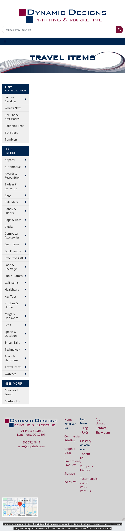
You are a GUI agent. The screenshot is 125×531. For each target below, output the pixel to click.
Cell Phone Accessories (12, 117)
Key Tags (11, 296)
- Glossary (85, 439)
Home (68, 419)
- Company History (86, 466)
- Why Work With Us (85, 487)
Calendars (11, 202)
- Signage (69, 471)
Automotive (13, 167)
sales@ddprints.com (31, 446)
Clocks (9, 227)
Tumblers (11, 139)
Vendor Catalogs (10, 99)
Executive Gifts (15, 258)
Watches (10, 374)
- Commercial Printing (70, 436)
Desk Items (12, 244)
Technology (12, 349)
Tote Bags (11, 133)
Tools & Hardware (11, 358)
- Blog (84, 428)
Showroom (101, 432)
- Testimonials (86, 477)
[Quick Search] (59, 29)
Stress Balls (12, 342)
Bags (8, 195)
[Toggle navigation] (5, 41)
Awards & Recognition (13, 175)
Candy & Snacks (10, 211)
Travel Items (13, 367)
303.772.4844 (31, 442)
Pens (8, 325)
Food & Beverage (11, 267)
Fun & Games (14, 276)
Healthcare (12, 289)
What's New (13, 108)
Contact (101, 428)
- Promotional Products (70, 461)
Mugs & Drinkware (11, 316)
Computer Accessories (12, 235)
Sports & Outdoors (11, 334)
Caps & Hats (13, 220)
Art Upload (100, 421)
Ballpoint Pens (14, 126)
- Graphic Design (69, 449)
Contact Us (12, 401)
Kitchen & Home (11, 305)
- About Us (85, 456)
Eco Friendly (13, 251)
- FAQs (84, 432)
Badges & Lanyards (11, 186)
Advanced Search (11, 392)
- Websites (70, 480)
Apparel (10, 160)
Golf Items (12, 283)
